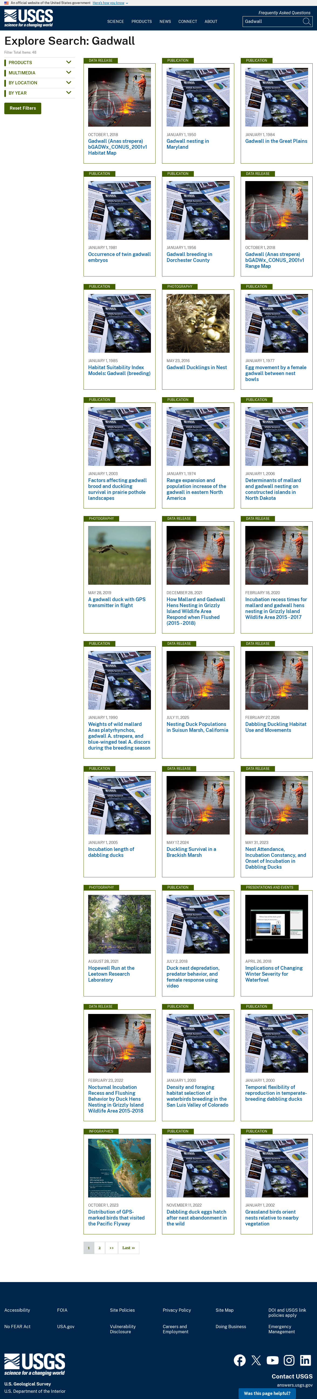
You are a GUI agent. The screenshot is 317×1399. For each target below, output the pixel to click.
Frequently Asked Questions (285, 12)
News (165, 21)
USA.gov (65, 1326)
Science (115, 21)
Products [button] (20, 62)
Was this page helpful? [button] (267, 1393)
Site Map (225, 1310)
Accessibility (17, 1310)
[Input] (278, 21)
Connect (187, 21)
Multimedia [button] (22, 72)
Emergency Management (281, 1329)
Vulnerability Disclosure (123, 1329)
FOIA (62, 1310)
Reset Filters (23, 108)
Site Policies (122, 1310)
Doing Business (231, 1326)
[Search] (307, 21)
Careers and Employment (175, 1329)
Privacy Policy (177, 1310)
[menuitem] (116, 18)
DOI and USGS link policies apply (287, 1313)
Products (142, 21)
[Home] (28, 26)
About (211, 21)
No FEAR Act (17, 1326)
